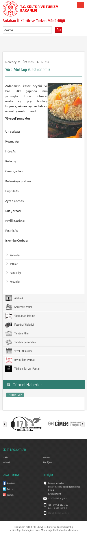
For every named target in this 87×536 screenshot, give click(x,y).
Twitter (10, 489)
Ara (59, 30)
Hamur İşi (13, 273)
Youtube (11, 495)
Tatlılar (12, 264)
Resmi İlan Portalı (20, 360)
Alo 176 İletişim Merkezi (58, 513)
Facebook (11, 483)
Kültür (45, 62)
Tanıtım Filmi (17, 333)
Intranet (46, 457)
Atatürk (14, 298)
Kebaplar (13, 281)
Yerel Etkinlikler (18, 351)
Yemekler (13, 255)
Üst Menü (29, 62)
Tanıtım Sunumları (20, 342)
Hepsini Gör (15, 394)
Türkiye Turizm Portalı (22, 368)
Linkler (6, 457)
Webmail (6, 462)
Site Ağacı (47, 462)
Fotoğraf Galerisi (19, 324)
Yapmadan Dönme (20, 316)
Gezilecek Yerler (18, 307)
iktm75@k (52, 498)
